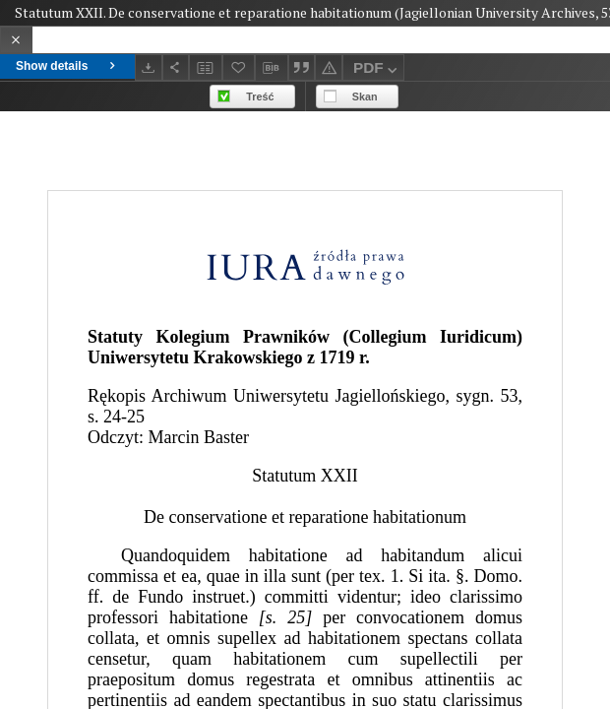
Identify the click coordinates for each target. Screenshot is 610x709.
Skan (365, 96)
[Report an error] (328, 67)
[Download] (148, 67)
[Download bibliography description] (271, 68)
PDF (377, 70)
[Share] (176, 67)
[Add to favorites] (239, 67)
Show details (67, 66)
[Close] (16, 40)
